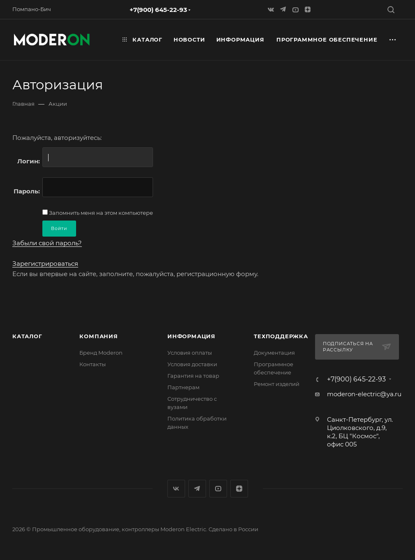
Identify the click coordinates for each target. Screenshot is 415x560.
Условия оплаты (189, 352)
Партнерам (183, 387)
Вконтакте (176, 488)
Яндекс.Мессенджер (197, 488)
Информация (191, 336)
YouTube (218, 488)
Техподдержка (281, 336)
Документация (274, 352)
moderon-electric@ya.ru (364, 394)
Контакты (92, 364)
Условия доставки (192, 364)
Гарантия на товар (193, 375)
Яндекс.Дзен (239, 488)
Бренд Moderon (101, 352)
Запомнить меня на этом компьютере (100, 212)
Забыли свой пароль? (47, 243)
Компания (98, 336)
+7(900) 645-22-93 (158, 10)
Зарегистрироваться (45, 263)
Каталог (27, 336)
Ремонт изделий (276, 384)
